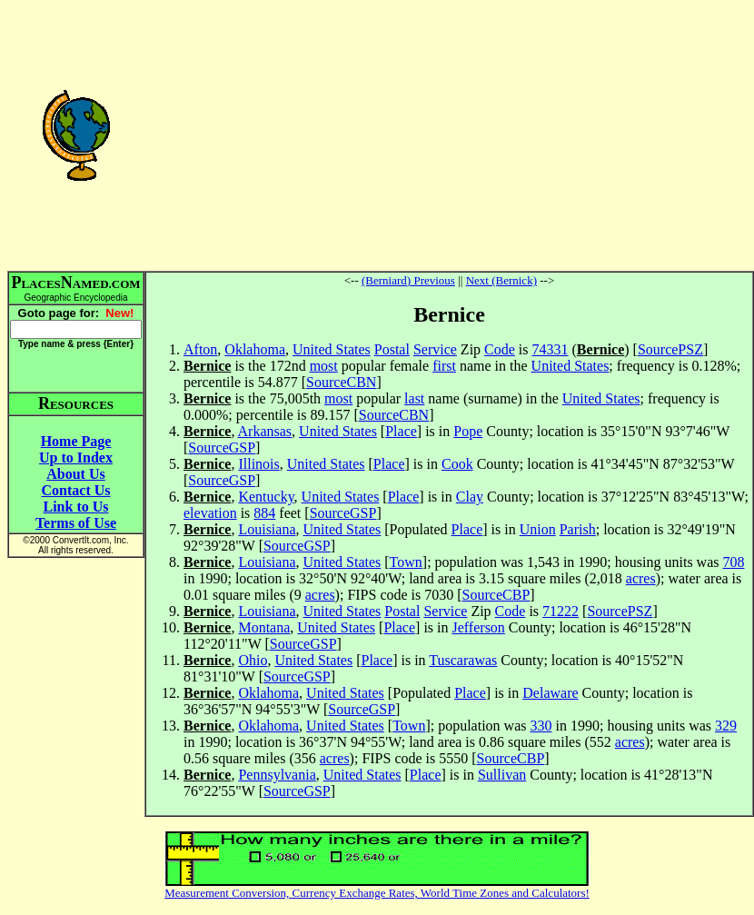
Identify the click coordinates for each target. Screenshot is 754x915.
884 (264, 513)
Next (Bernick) (501, 280)
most (324, 365)
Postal (392, 349)
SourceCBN (341, 382)
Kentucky (265, 496)
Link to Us (75, 506)
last (414, 398)
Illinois (258, 464)
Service (435, 349)
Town (406, 562)
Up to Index (76, 457)
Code (499, 349)
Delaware (550, 693)
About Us (75, 474)
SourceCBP (496, 594)
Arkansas (265, 431)
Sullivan (502, 774)
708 (733, 562)
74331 (550, 349)
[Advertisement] (449, 134)
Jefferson (478, 627)
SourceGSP (221, 447)
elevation (210, 513)
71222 (560, 611)
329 (726, 725)
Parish (578, 529)
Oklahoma (254, 349)
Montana (264, 627)
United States (332, 349)
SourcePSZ (670, 349)
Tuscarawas (463, 660)
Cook (457, 464)
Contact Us (76, 490)
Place (401, 431)
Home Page (76, 441)
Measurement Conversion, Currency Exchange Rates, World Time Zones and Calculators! (377, 893)
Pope (467, 431)
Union (538, 529)
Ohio (252, 660)
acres (641, 578)
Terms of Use (75, 523)
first (444, 365)
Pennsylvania (276, 774)
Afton (200, 349)
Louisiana (266, 529)
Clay (469, 496)
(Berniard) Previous (408, 280)
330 (540, 725)
